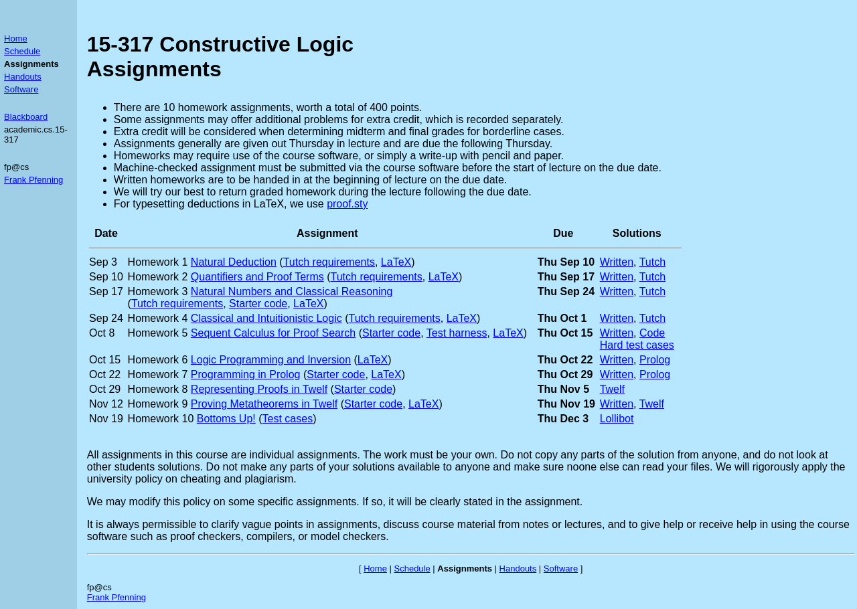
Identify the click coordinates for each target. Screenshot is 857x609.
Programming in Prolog (246, 374)
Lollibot (617, 418)
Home (15, 38)
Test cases (287, 418)
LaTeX (396, 262)
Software (21, 89)
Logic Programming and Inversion (271, 359)
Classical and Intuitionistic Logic (266, 318)
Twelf (612, 389)
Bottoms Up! (226, 418)
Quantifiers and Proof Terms (257, 276)
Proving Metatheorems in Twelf (264, 404)
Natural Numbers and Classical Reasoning (291, 291)
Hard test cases (637, 345)
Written (616, 262)
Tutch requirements (329, 262)
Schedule (22, 51)
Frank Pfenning (33, 180)
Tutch (652, 262)
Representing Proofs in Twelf (259, 389)
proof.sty (347, 203)
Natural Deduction (234, 262)
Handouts (23, 77)
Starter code (258, 303)
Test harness (456, 333)
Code (652, 333)
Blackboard (26, 117)
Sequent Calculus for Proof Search (273, 333)
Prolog (654, 359)
